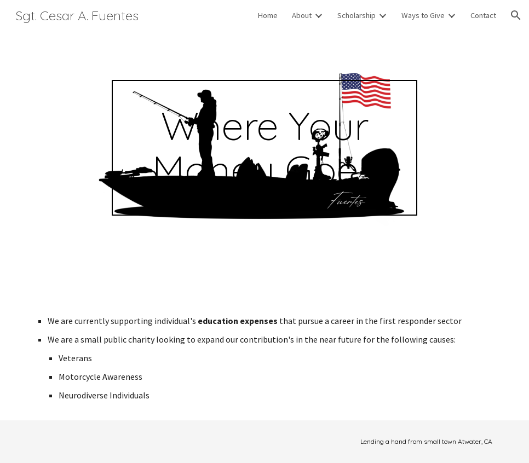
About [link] (302, 15)
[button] (516, 15)
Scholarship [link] (356, 15)
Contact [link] (483, 15)
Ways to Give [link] (423, 15)
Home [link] (267, 15)
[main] (264, 148)
